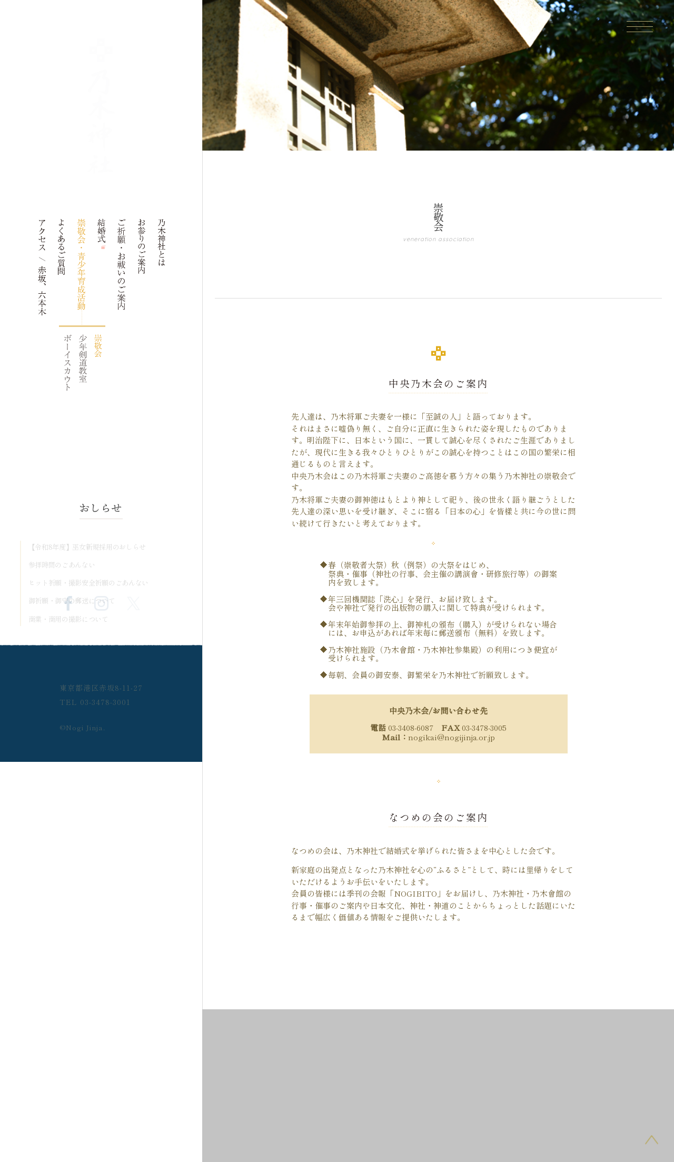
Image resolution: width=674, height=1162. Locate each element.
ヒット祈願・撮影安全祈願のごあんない (88, 583)
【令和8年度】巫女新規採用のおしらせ (87, 547)
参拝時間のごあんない (61, 565)
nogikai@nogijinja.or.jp (451, 736)
